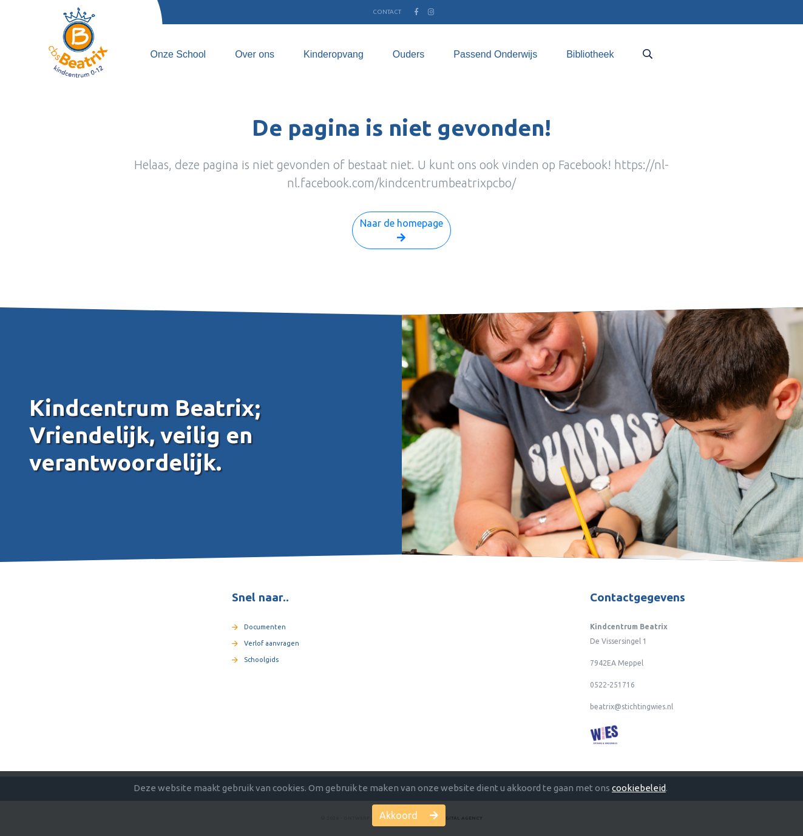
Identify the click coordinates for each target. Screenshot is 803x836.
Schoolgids (255, 659)
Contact (387, 11)
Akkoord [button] (408, 815)
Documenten (259, 626)
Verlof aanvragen (265, 643)
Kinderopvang (333, 54)
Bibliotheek (590, 54)
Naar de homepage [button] (401, 231)
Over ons (254, 54)
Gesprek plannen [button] (729, 54)
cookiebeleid (639, 788)
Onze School (178, 54)
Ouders (408, 54)
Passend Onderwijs (495, 54)
